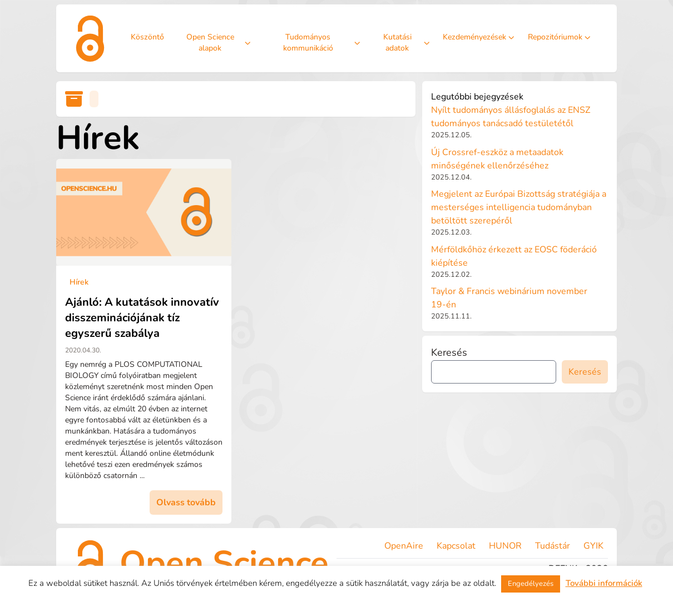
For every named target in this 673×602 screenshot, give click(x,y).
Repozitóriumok (559, 37)
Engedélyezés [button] (530, 584)
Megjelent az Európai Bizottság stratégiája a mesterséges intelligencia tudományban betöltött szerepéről (518, 207)
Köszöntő (147, 37)
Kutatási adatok (406, 42)
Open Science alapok (218, 42)
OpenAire (403, 546)
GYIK (593, 546)
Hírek (79, 282)
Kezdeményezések (478, 37)
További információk (604, 583)
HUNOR (505, 546)
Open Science (224, 563)
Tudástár (552, 546)
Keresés (449, 352)
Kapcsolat (456, 546)
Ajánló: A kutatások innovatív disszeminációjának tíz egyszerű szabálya (142, 318)
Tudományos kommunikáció (321, 42)
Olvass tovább (186, 502)
